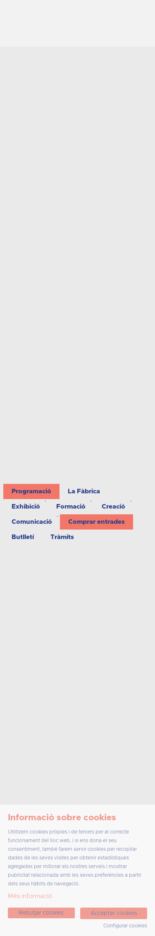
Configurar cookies (125, 925)
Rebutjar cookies (41, 913)
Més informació (30, 896)
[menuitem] (31, 491)
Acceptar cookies (114, 913)
